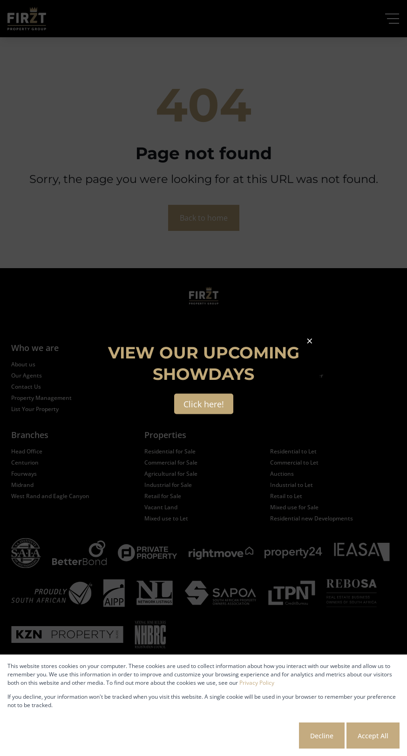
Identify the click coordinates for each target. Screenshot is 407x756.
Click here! (203, 404)
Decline (321, 735)
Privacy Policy (256, 683)
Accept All (373, 735)
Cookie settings (262, 735)
